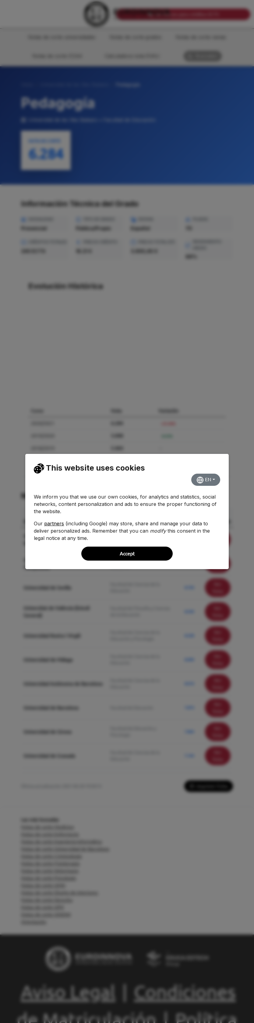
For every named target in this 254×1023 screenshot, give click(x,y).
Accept (127, 553)
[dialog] (127, 511)
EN (203, 480)
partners (54, 523)
